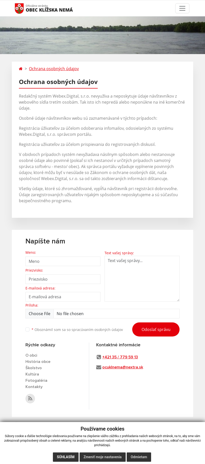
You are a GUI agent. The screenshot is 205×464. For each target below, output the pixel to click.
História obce (37, 362)
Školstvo (33, 368)
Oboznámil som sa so (77, 329)
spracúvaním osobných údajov (97, 329)
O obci (31, 355)
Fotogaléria (36, 380)
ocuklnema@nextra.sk (122, 367)
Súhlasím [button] (66, 457)
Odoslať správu (156, 329)
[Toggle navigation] (182, 8)
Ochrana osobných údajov (54, 68)
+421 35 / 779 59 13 (120, 357)
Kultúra (32, 374)
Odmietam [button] (139, 457)
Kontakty (34, 387)
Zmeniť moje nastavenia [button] (103, 457)
